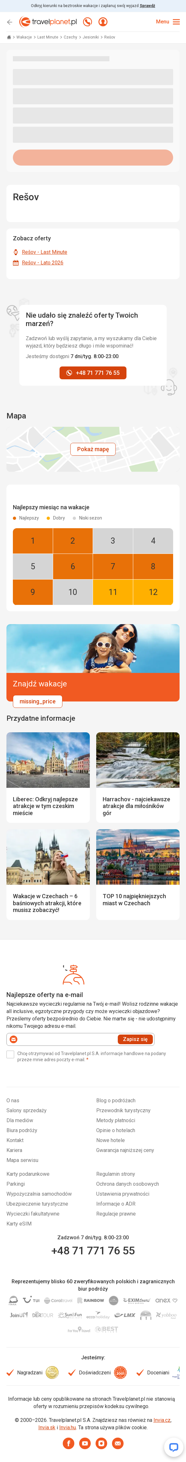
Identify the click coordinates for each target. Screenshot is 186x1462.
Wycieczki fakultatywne (33, 1214)
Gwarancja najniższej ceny (125, 1150)
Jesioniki (91, 37)
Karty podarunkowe (28, 1174)
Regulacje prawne (116, 1214)
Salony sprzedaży (26, 1110)
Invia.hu (67, 1427)
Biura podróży (21, 1130)
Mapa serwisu (22, 1160)
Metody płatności (115, 1120)
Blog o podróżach (115, 1100)
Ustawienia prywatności (122, 1194)
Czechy (71, 37)
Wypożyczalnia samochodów (39, 1194)
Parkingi (15, 1184)
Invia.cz (162, 1420)
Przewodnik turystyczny (123, 1110)
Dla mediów (19, 1120)
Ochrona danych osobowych (127, 1184)
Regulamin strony (115, 1174)
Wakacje (24, 37)
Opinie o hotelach (115, 1130)
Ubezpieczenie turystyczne (37, 1204)
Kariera (14, 1150)
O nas (12, 1100)
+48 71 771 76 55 (93, 1250)
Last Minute (48, 37)
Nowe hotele (110, 1140)
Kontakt (14, 1140)
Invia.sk (46, 1427)
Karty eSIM (19, 1224)
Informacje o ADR (115, 1204)
